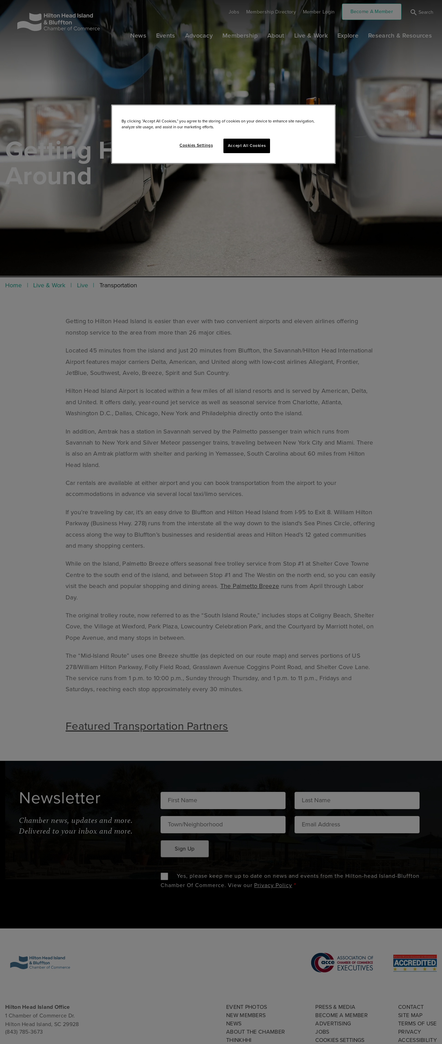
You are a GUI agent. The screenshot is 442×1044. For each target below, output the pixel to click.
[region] (223, 134)
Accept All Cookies (247, 145)
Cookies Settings (196, 145)
